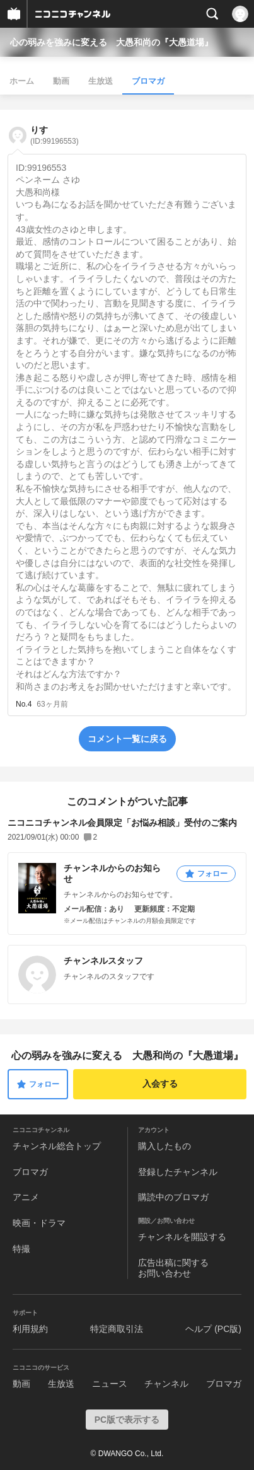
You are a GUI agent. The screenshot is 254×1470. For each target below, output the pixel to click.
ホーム (21, 81)
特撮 (21, 1249)
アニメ (26, 1197)
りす (54, 135)
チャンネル (166, 1384)
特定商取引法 (116, 1329)
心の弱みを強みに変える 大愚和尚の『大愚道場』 (111, 42)
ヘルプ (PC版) (213, 1329)
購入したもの (164, 1146)
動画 (61, 81)
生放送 (100, 81)
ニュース (109, 1384)
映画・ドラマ (39, 1223)
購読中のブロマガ (173, 1197)
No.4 (24, 704)
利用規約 (30, 1329)
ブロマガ (148, 81)
